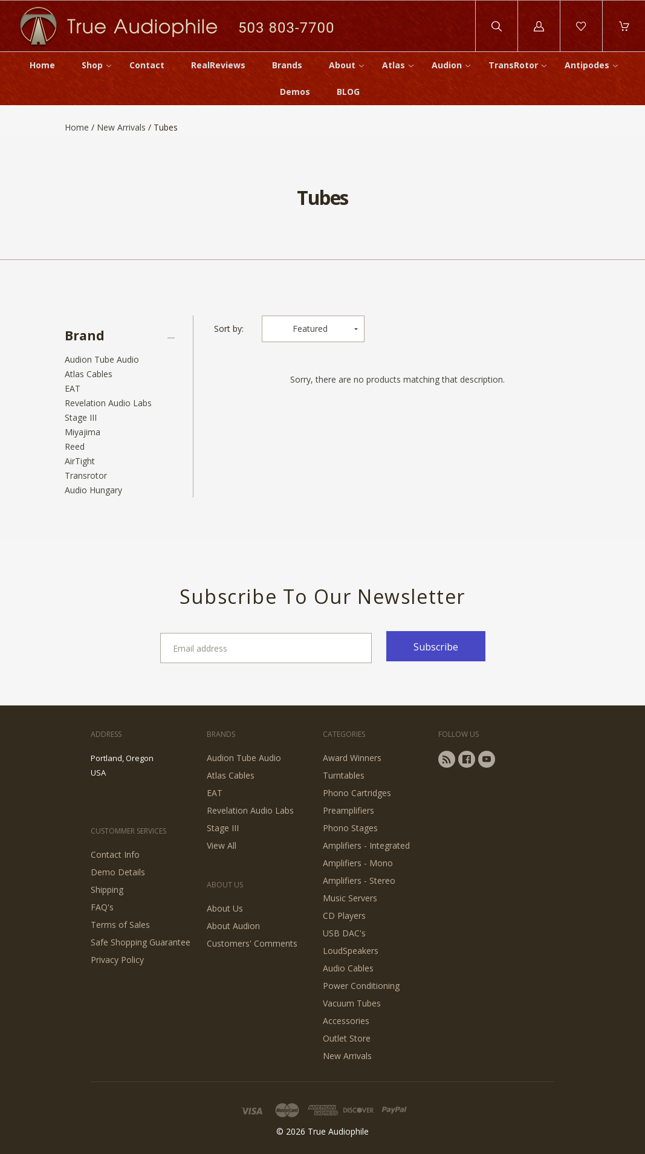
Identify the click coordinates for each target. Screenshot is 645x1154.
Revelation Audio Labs (108, 403)
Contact (146, 65)
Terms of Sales (120, 924)
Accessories (346, 1020)
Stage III (81, 417)
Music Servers (350, 898)
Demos (295, 91)
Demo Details (118, 872)
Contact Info (115, 854)
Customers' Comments (252, 943)
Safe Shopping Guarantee (140, 942)
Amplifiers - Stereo (359, 880)
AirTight (80, 461)
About (342, 65)
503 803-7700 (286, 27)
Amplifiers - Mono (358, 863)
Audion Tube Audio (102, 359)
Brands (287, 65)
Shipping (107, 889)
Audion (447, 65)
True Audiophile (338, 1131)
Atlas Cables (88, 374)
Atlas (393, 65)
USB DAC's (344, 933)
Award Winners (352, 757)
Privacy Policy (117, 959)
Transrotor (86, 475)
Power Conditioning (361, 985)
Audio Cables (348, 968)
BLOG (348, 91)
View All (221, 845)
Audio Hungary (93, 490)
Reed (75, 446)
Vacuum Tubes (352, 1003)
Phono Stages (350, 828)
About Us (225, 908)
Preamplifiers (348, 810)
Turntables (344, 775)
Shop (92, 65)
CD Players (344, 915)
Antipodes (587, 65)
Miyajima (82, 432)
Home (42, 65)
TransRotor (513, 65)
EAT (72, 388)
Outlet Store (347, 1038)
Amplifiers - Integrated (366, 845)
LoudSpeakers (350, 950)
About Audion (233, 926)
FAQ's (102, 907)
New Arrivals (121, 127)
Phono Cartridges (357, 793)
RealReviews (218, 65)
